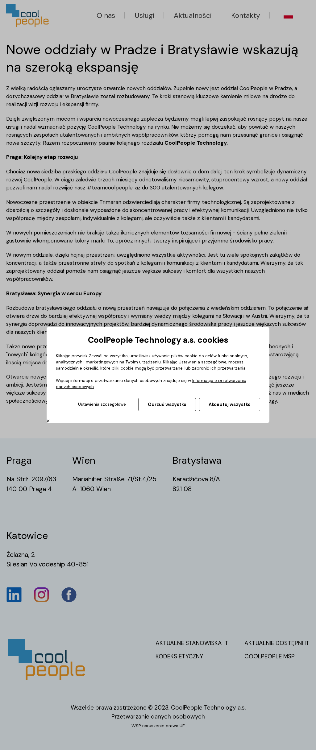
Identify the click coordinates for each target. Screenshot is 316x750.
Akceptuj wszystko (230, 404)
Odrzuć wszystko (167, 404)
